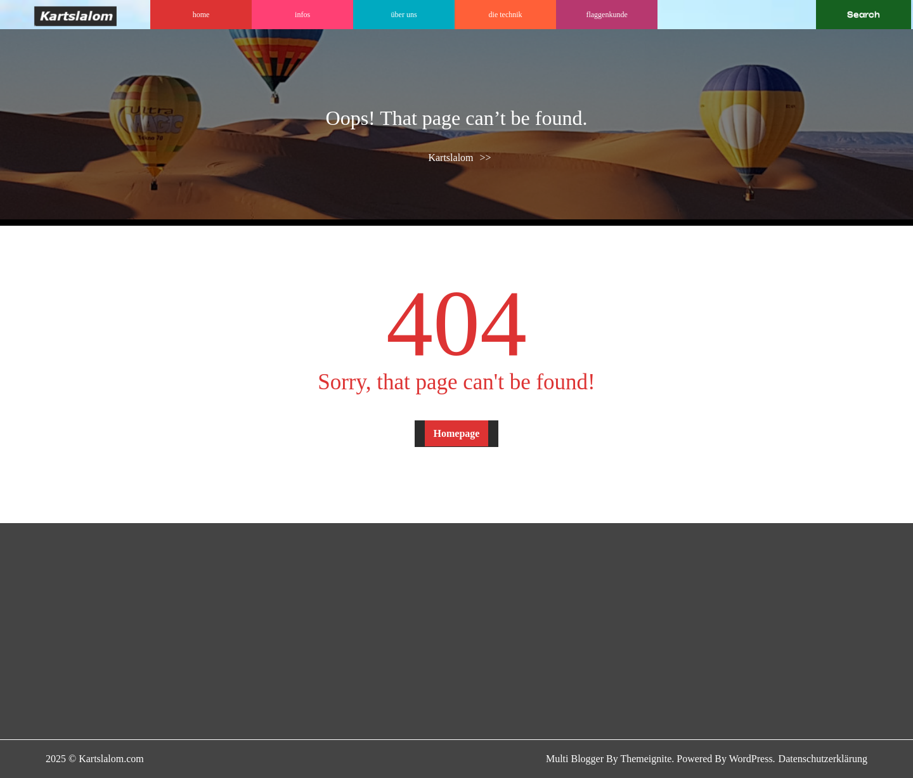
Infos (302, 14)
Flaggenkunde (606, 14)
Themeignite (645, 758)
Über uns (404, 14)
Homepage (457, 433)
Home (201, 14)
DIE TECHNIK (505, 14)
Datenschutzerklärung (823, 758)
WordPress (751, 758)
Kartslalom (450, 157)
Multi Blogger (575, 758)
